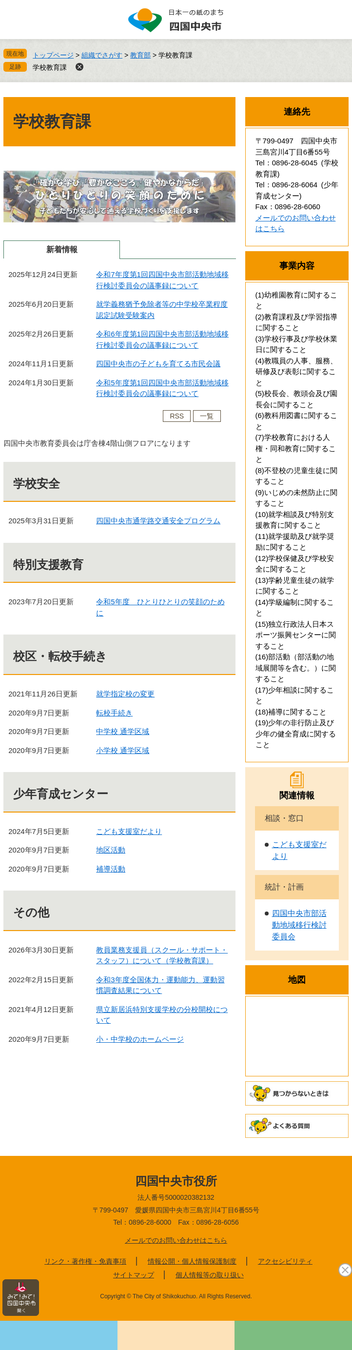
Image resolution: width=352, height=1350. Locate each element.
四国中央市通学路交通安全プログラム (158, 520)
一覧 (207, 416)
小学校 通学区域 (122, 750)
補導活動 (110, 869)
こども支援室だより (129, 831)
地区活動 (110, 850)
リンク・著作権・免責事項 (85, 1261)
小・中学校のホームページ (140, 1039)
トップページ (53, 55)
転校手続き (114, 713)
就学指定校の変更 (125, 694)
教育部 (140, 55)
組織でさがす (101, 55)
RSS (177, 416)
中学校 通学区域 (122, 731)
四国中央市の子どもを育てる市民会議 (158, 363)
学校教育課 (50, 67)
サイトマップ (133, 1275)
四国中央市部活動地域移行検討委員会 (299, 925)
